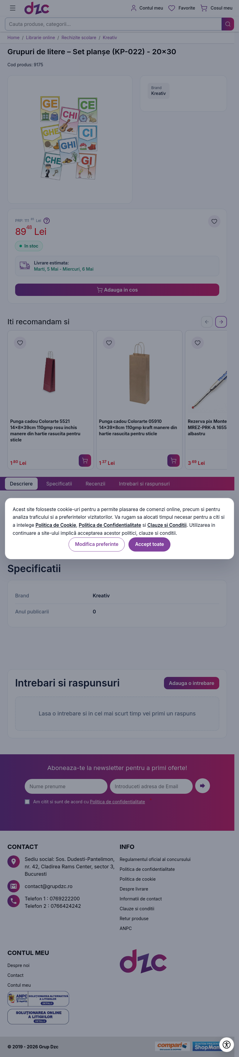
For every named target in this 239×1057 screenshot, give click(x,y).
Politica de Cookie (56, 525)
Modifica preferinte (96, 544)
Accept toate (149, 544)
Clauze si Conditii (167, 525)
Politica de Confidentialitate (110, 525)
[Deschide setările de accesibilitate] (226, 1044)
